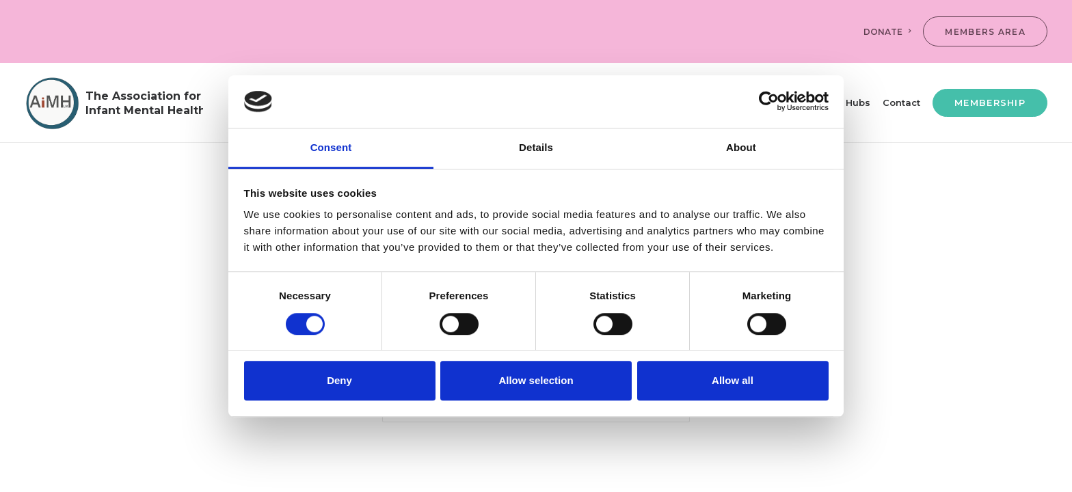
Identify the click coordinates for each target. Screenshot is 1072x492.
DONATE (887, 32)
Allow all (732, 380)
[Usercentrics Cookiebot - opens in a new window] (769, 102)
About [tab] (741, 147)
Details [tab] (536, 147)
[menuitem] (890, 31)
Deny (339, 380)
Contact (901, 102)
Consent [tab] (331, 147)
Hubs (858, 102)
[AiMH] (114, 102)
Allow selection (535, 380)
